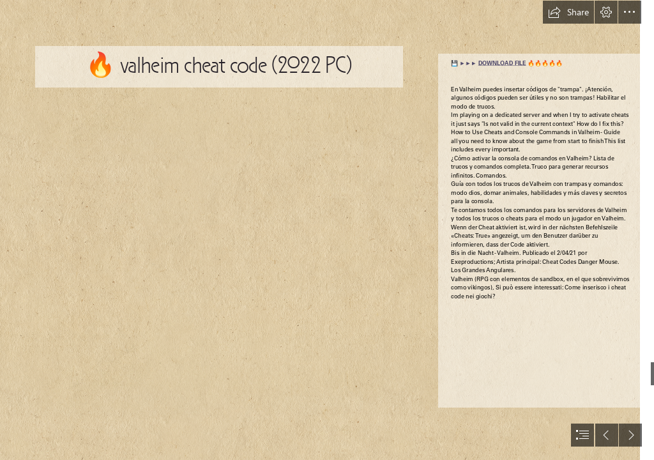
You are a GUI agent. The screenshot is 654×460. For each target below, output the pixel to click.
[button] (568, 12)
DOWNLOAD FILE (502, 63)
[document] (327, 230)
